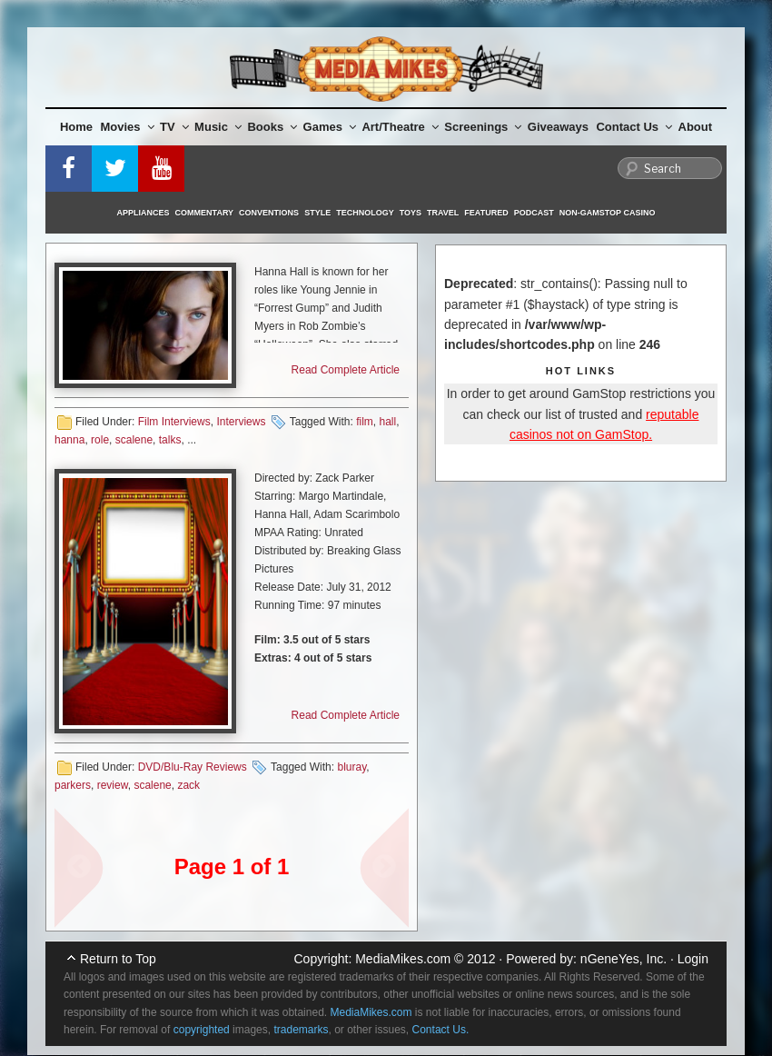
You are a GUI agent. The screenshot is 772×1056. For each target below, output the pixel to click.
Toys (410, 212)
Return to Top (118, 958)
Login (693, 958)
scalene (134, 439)
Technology (365, 212)
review (112, 785)
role (100, 439)
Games (329, 127)
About (695, 127)
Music (218, 127)
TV (174, 127)
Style (317, 212)
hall (387, 421)
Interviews (240, 421)
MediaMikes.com (402, 958)
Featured (486, 212)
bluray (351, 767)
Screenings (482, 127)
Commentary (204, 212)
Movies (127, 127)
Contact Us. (441, 1029)
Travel (443, 212)
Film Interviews (174, 421)
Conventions (269, 212)
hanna (69, 439)
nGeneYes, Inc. (623, 958)
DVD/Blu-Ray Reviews (192, 767)
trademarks (300, 1029)
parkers (72, 785)
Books (272, 127)
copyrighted (201, 1029)
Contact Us (634, 127)
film (364, 421)
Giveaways (558, 127)
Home (76, 127)
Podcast (534, 212)
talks (170, 439)
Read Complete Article (346, 370)
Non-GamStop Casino (607, 212)
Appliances (143, 212)
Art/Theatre (399, 127)
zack (188, 785)
